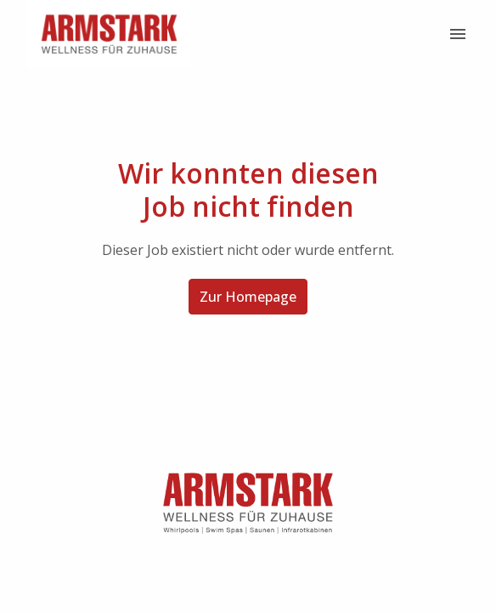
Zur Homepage (248, 296)
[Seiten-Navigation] (458, 34)
